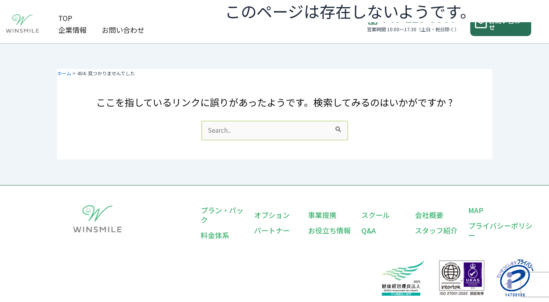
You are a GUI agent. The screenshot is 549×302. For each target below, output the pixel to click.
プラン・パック (222, 215)
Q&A (368, 230)
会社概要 (429, 215)
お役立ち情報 (329, 230)
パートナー (272, 230)
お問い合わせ (74, 30)
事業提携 (322, 215)
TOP (60, 18)
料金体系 (215, 235)
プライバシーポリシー (500, 230)
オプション (272, 215)
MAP (475, 210)
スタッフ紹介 (436, 230)
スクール (375, 215)
